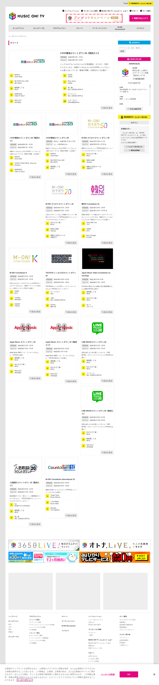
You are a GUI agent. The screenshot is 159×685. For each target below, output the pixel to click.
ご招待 (90, 635)
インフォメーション (72, 11)
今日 (9, 627)
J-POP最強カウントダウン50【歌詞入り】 (80, 53)
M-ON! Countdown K (18, 273)
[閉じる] (154, 674)
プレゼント (92, 632)
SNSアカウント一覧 (95, 648)
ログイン (134, 123)
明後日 (10, 632)
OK (128, 674)
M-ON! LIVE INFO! (94, 625)
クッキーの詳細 (93, 661)
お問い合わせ (92, 656)
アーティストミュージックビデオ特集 (41, 625)
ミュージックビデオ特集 (37, 627)
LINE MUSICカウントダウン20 (94, 342)
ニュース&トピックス (95, 619)
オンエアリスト (18, 28)
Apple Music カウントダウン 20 (23, 342)
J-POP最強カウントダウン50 (57, 138)
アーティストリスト (99, 28)
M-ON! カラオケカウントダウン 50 (95, 138)
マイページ (123, 637)
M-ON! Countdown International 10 (60, 479)
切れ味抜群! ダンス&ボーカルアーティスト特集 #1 (134, 89)
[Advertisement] (30, 591)
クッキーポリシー (24, 680)
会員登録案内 (123, 640)
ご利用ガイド (123, 645)
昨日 (9, 624)
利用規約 (122, 643)
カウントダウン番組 (35, 635)
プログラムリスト (59, 28)
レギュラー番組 (34, 633)
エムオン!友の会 (124, 634)
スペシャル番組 (34, 619)
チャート (79, 28)
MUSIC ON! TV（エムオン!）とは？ (115, 11)
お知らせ (91, 622)
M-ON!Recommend (120, 28)
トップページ (13, 36)
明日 (9, 629)
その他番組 (33, 643)
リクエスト (140, 28)
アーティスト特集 (35, 622)
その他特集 (33, 630)
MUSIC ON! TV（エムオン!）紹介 (99, 643)
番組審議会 (123, 627)
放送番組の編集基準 (126, 625)
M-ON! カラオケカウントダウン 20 (59, 204)
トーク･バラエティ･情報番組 (38, 638)
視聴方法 (91, 645)
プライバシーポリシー (126, 630)
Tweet (125, 3)
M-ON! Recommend (69, 626)
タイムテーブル (39, 28)
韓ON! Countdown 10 (90, 204)
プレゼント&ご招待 (90, 11)
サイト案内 (146, 11)
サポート (135, 11)
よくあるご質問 (93, 658)
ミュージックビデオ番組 (37, 640)
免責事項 (122, 622)
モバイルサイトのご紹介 (127, 619)
